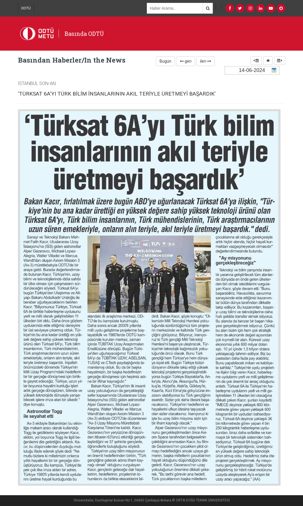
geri (185, 61)
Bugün (165, 61)
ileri (205, 61)
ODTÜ (26, 8)
